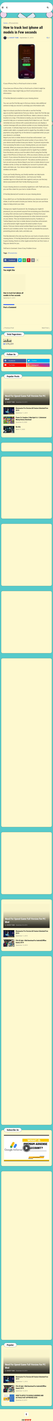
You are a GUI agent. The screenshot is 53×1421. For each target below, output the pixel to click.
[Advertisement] (26, 487)
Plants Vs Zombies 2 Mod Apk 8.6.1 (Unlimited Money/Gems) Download (31, 419)
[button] (2, 7)
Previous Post (9, 328)
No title (18, 427)
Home (5, 23)
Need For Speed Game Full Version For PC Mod (25, 398)
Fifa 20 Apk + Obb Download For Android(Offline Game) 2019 (31, 941)
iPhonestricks (13, 23)
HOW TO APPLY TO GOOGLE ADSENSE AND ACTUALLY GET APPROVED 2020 (29, 1397)
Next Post (45, 328)
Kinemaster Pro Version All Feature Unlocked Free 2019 (32, 409)
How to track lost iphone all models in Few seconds (13, 294)
